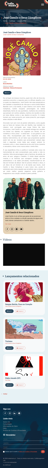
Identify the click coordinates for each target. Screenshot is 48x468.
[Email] (24, 447)
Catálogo (12, 21)
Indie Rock (6, 87)
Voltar (4, 394)
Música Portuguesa (16, 87)
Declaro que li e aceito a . (21, 451)
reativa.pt (8, 465)
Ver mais (8, 227)
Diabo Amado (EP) (12, 381)
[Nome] (24, 439)
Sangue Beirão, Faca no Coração (18, 307)
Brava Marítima (7, 83)
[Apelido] (24, 443)
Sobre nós (6, 422)
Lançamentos (21, 21)
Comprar (20, 314)
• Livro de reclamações (10, 462)
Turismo (8, 344)
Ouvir (7, 92)
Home (5, 21)
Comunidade (7, 424)
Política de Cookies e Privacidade (14, 430)
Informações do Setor (10, 426)
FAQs (4, 428)
